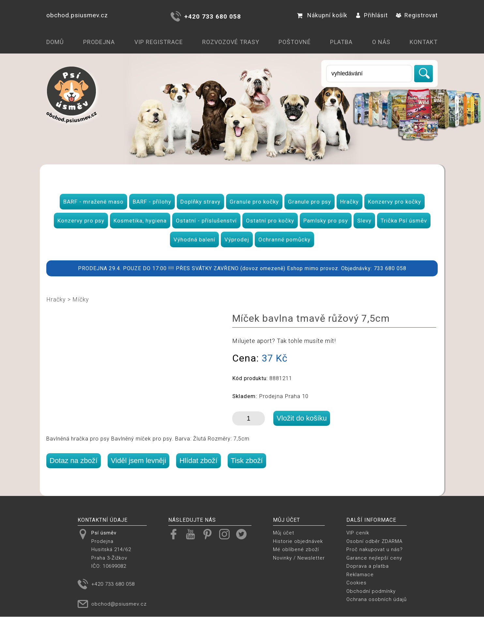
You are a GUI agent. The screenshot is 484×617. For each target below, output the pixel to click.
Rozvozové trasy (230, 42)
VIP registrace (158, 42)
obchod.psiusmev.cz (77, 15)
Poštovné (295, 42)
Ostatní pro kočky (270, 220)
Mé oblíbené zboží (296, 549)
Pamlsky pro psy (325, 220)
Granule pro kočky (254, 201)
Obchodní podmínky (371, 591)
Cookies (356, 583)
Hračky (349, 201)
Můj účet (283, 533)
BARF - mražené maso (93, 201)
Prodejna (99, 42)
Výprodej (236, 239)
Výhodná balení (194, 239)
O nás (381, 42)
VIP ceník (357, 533)
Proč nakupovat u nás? (374, 549)
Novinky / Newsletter (299, 558)
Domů (55, 42)
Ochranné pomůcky (284, 239)
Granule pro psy (309, 201)
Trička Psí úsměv (404, 220)
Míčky (80, 299)
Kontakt (424, 42)
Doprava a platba (367, 566)
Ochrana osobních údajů (376, 599)
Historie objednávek (298, 541)
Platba (341, 42)
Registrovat (417, 15)
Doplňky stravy (200, 201)
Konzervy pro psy (80, 220)
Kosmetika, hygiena (140, 220)
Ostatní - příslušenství (206, 220)
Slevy (364, 220)
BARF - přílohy (152, 201)
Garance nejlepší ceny (374, 558)
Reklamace (360, 575)
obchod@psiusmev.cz (119, 604)
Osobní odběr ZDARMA (374, 541)
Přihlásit (371, 15)
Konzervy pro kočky (394, 201)
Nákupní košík (322, 15)
